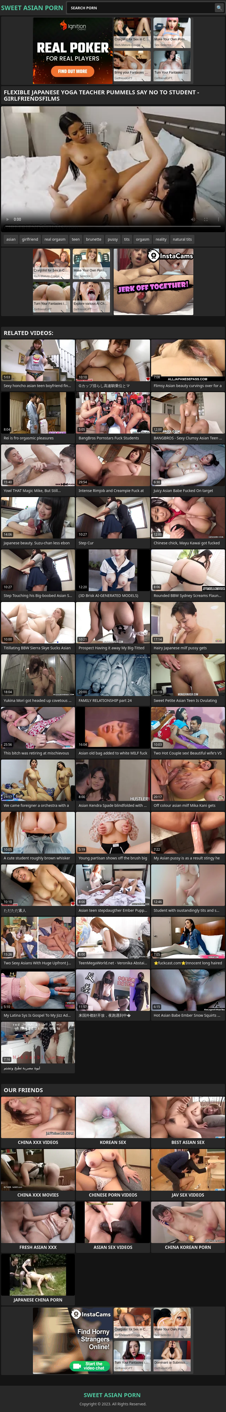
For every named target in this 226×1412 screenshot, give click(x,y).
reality (161, 239)
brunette (93, 239)
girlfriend (30, 239)
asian (11, 239)
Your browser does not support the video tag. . (113, 169)
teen (76, 239)
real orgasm (55, 239)
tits (127, 239)
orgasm (142, 239)
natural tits (182, 239)
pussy (113, 239)
